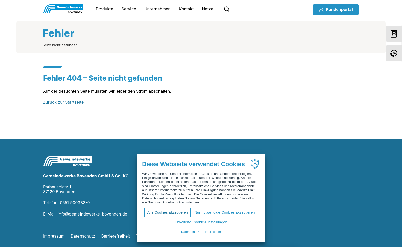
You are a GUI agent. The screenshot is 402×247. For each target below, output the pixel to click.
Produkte (104, 9)
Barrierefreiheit (115, 236)
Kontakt (186, 9)
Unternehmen (157, 9)
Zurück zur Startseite (63, 102)
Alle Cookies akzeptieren (167, 212)
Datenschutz (83, 236)
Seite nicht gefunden (60, 45)
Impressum (54, 236)
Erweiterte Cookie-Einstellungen (201, 222)
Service (129, 9)
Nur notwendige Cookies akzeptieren (224, 212)
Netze (207, 9)
